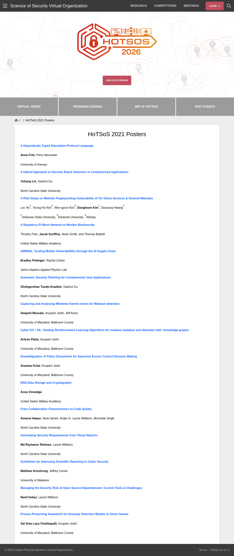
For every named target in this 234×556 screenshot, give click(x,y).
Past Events (205, 106)
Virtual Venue (29, 106)
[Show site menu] (5, 5)
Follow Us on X (220, 549)
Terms (203, 549)
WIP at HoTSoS (146, 106)
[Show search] (229, 6)
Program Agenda (87, 106)
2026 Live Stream (117, 80)
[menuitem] (139, 6)
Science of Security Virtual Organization (48, 5)
